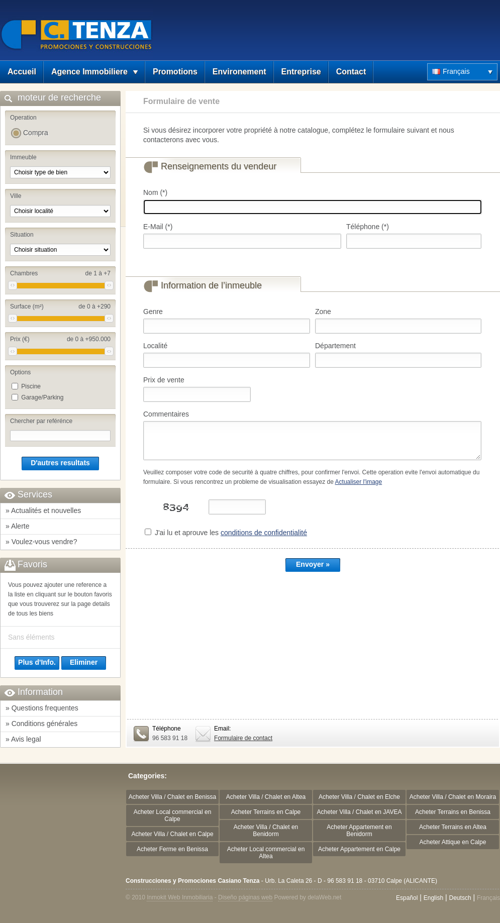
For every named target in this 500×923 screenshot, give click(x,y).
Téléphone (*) (367, 227)
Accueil (22, 71)
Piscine (31, 386)
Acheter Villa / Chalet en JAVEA (359, 811)
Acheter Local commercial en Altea (266, 853)
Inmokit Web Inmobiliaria (180, 897)
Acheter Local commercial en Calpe (173, 815)
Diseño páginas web (245, 897)
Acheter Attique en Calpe (453, 842)
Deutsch (460, 897)
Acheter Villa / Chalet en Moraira (453, 796)
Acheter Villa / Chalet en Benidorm (266, 831)
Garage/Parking (42, 397)
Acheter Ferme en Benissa (172, 849)
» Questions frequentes (42, 708)
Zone (323, 311)
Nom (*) (155, 192)
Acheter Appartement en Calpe (359, 849)
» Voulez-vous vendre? (41, 542)
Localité (155, 346)
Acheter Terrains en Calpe (266, 811)
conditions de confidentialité (264, 533)
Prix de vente (163, 380)
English (433, 897)
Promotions (175, 71)
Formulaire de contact (243, 738)
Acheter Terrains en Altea (452, 827)
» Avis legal (23, 739)
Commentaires (166, 414)
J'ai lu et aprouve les (231, 533)
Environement (239, 71)
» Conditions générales (41, 724)
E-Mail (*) (157, 227)
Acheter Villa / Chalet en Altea (266, 796)
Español (407, 897)
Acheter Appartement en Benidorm (359, 831)
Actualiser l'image (358, 481)
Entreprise (301, 71)
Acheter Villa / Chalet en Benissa (173, 796)
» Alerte (17, 526)
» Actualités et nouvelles (43, 510)
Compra (35, 133)
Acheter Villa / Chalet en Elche (359, 796)
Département (335, 346)
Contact (351, 71)
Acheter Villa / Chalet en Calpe (172, 834)
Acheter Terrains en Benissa (452, 811)
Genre (153, 311)
